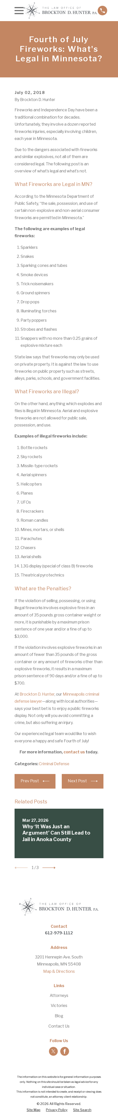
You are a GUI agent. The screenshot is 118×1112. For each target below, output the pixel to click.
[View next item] (48, 867)
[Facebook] (64, 1051)
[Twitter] (53, 1051)
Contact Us (59, 1026)
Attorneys (59, 995)
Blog (59, 1015)
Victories (59, 1005)
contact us (74, 752)
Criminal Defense (54, 763)
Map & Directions (59, 971)
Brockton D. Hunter (37, 694)
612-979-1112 (59, 933)
